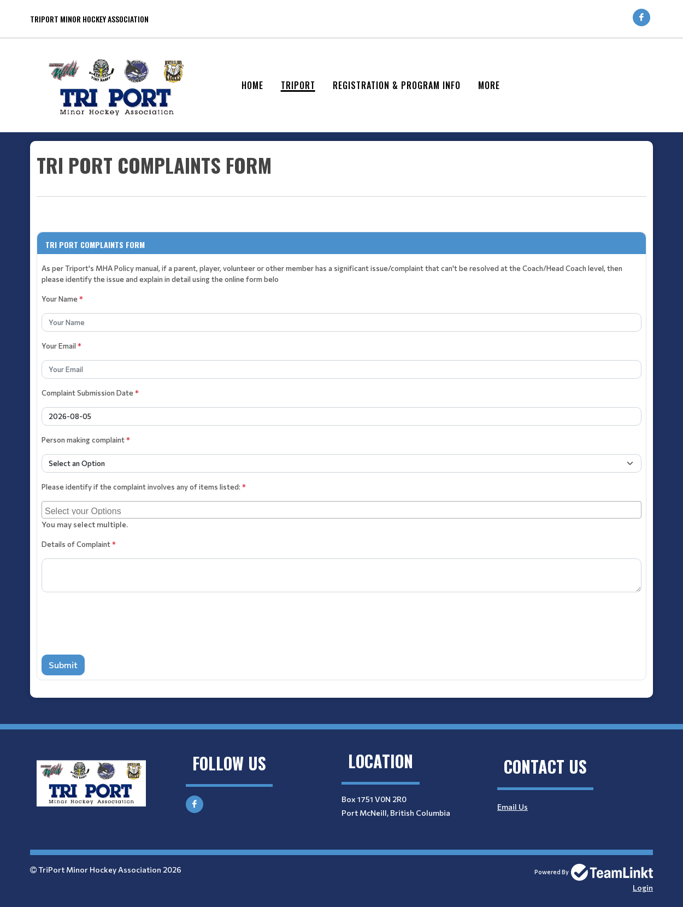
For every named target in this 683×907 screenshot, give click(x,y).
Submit (63, 664)
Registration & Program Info (397, 85)
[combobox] (341, 510)
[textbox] (341, 184)
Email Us (512, 806)
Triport (298, 85)
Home (252, 85)
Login (643, 887)
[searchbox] (343, 510)
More (489, 85)
